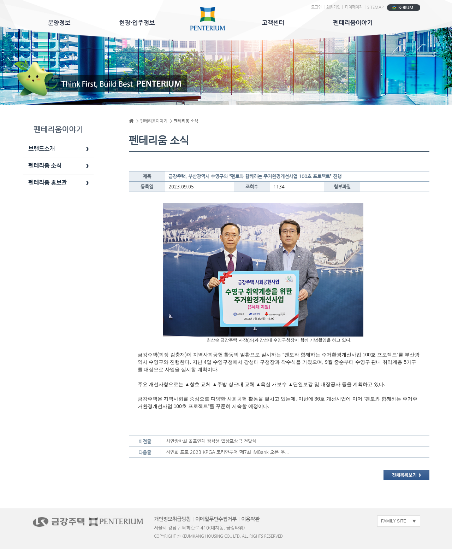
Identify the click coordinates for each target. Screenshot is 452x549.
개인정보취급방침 (172, 519)
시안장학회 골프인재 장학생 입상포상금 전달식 (211, 441)
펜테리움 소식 (44, 166)
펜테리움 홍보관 (47, 183)
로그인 (316, 7)
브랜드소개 (41, 149)
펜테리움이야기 (353, 22)
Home (131, 121)
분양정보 (59, 22)
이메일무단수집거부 (216, 519)
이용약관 (250, 519)
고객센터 (273, 22)
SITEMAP (375, 7)
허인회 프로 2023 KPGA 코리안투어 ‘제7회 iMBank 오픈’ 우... (227, 452)
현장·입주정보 (137, 22)
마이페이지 (354, 7)
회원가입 (333, 7)
